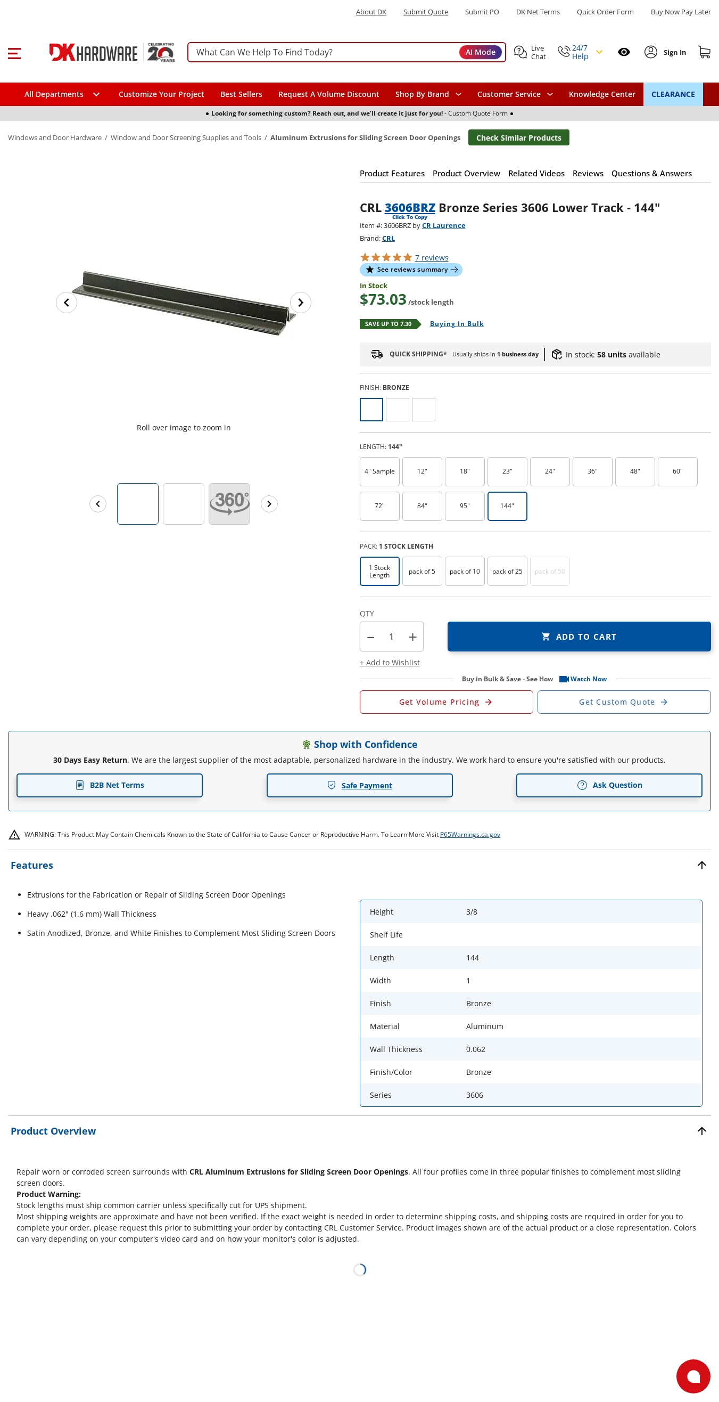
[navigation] (515, 94)
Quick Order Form (605, 12)
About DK (371, 12)
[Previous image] (66, 302)
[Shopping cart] (704, 52)
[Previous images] (97, 503)
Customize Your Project (161, 94)
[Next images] (269, 503)
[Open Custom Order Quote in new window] (624, 702)
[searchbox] (346, 52)
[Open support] (693, 1376)
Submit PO (482, 12)
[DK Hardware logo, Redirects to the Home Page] (100, 52)
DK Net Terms (538, 12)
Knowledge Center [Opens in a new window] (602, 94)
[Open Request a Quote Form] (446, 702)
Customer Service (509, 94)
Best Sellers (241, 94)
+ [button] (412, 637)
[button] (14, 52)
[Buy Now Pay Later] (681, 11)
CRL (388, 238)
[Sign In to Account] (674, 52)
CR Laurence (444, 225)
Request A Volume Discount (328, 94)
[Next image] (300, 302)
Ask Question (609, 785)
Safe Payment (359, 785)
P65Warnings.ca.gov (470, 834)
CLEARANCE (673, 94)
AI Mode (480, 52)
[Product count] (391, 636)
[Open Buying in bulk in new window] (453, 324)
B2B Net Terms (109, 785)
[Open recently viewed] (624, 52)
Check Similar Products (518, 138)
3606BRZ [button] (410, 207)
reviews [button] (432, 257)
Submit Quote (425, 12)
